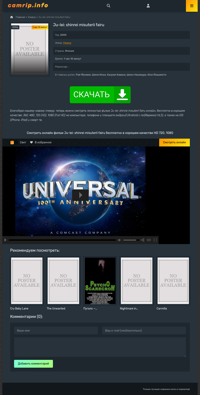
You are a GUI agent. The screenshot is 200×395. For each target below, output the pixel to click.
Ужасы (67, 42)
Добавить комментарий (33, 363)
